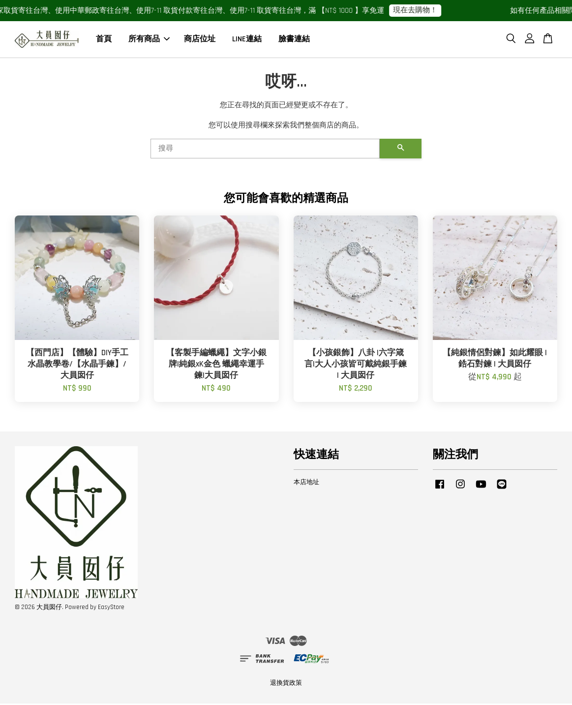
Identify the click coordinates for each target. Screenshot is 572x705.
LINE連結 (247, 40)
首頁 (104, 40)
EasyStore (111, 609)
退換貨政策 (286, 684)
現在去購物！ (419, 10)
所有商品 (149, 40)
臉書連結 (294, 40)
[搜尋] (265, 150)
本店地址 (306, 484)
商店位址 (199, 40)
